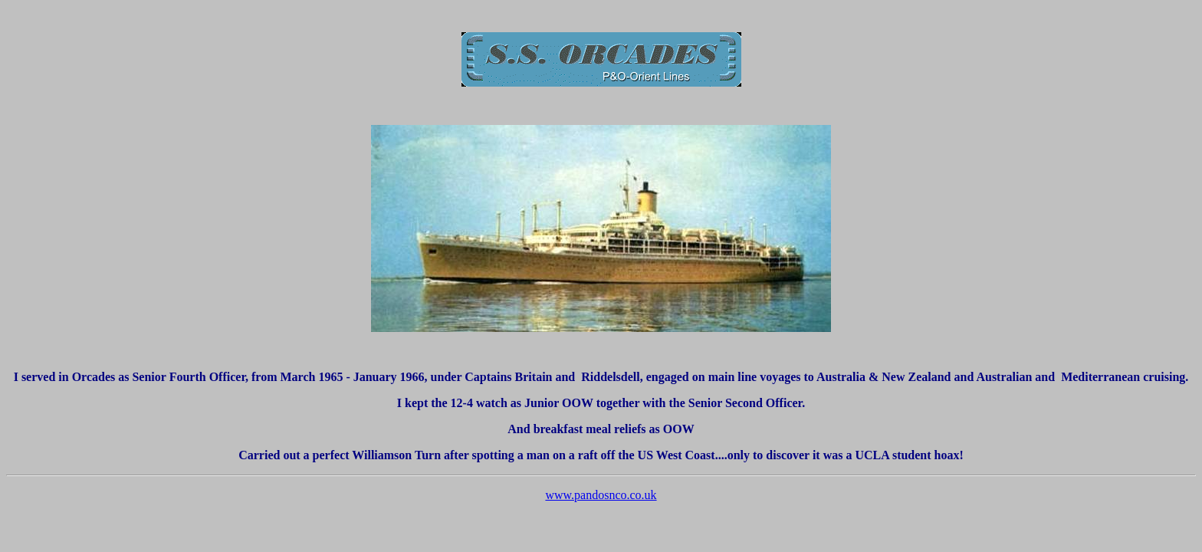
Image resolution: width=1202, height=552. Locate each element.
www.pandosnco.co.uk (600, 494)
